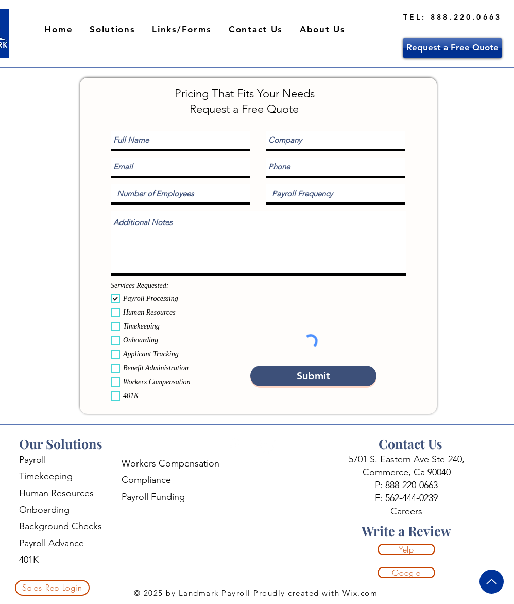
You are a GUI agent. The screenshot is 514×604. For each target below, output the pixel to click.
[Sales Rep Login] (52, 588)
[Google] (406, 572)
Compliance (146, 480)
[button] (112, 30)
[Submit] (313, 376)
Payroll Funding (153, 497)
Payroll (32, 459)
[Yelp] (406, 549)
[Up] (491, 582)
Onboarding (44, 509)
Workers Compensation (170, 463)
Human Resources (56, 493)
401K (29, 559)
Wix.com (358, 593)
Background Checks (60, 526)
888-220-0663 (411, 485)
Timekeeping (46, 476)
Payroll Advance (51, 543)
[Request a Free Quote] (452, 48)
